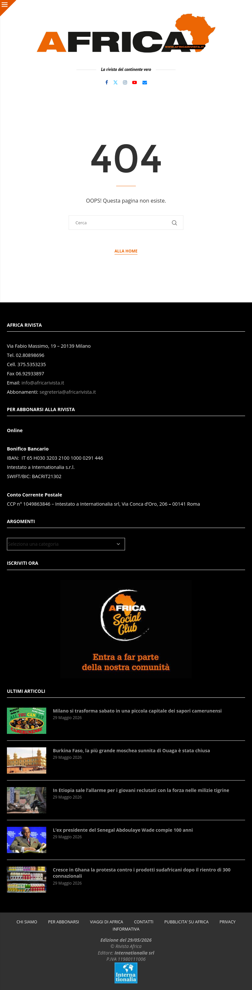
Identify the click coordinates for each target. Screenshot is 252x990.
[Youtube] (134, 82)
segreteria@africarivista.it (67, 392)
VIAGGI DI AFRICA (106, 922)
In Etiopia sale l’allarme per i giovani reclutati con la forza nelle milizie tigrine (141, 790)
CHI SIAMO (26, 922)
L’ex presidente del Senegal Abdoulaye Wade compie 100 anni (123, 830)
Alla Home (126, 251)
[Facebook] (106, 82)
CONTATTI (143, 922)
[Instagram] (125, 82)
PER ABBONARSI (63, 922)
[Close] (8, 8)
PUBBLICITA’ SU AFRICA (186, 922)
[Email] (144, 82)
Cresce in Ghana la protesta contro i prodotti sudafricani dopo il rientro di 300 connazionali (142, 873)
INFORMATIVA (126, 929)
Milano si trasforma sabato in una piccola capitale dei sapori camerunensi (137, 711)
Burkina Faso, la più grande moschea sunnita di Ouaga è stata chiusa (131, 750)
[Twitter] (115, 82)
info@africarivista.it (42, 383)
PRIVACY (228, 922)
